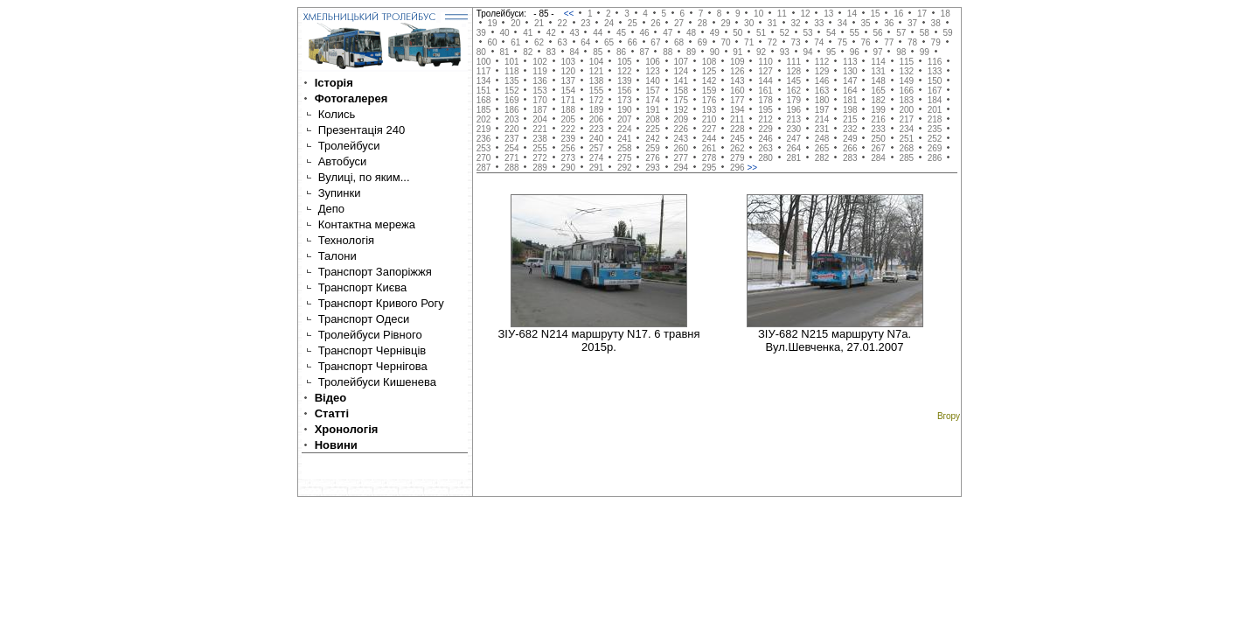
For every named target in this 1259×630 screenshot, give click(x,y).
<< (570, 13)
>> (752, 167)
